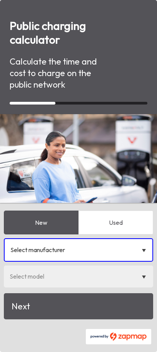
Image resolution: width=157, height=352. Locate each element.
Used (116, 222)
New (41, 222)
